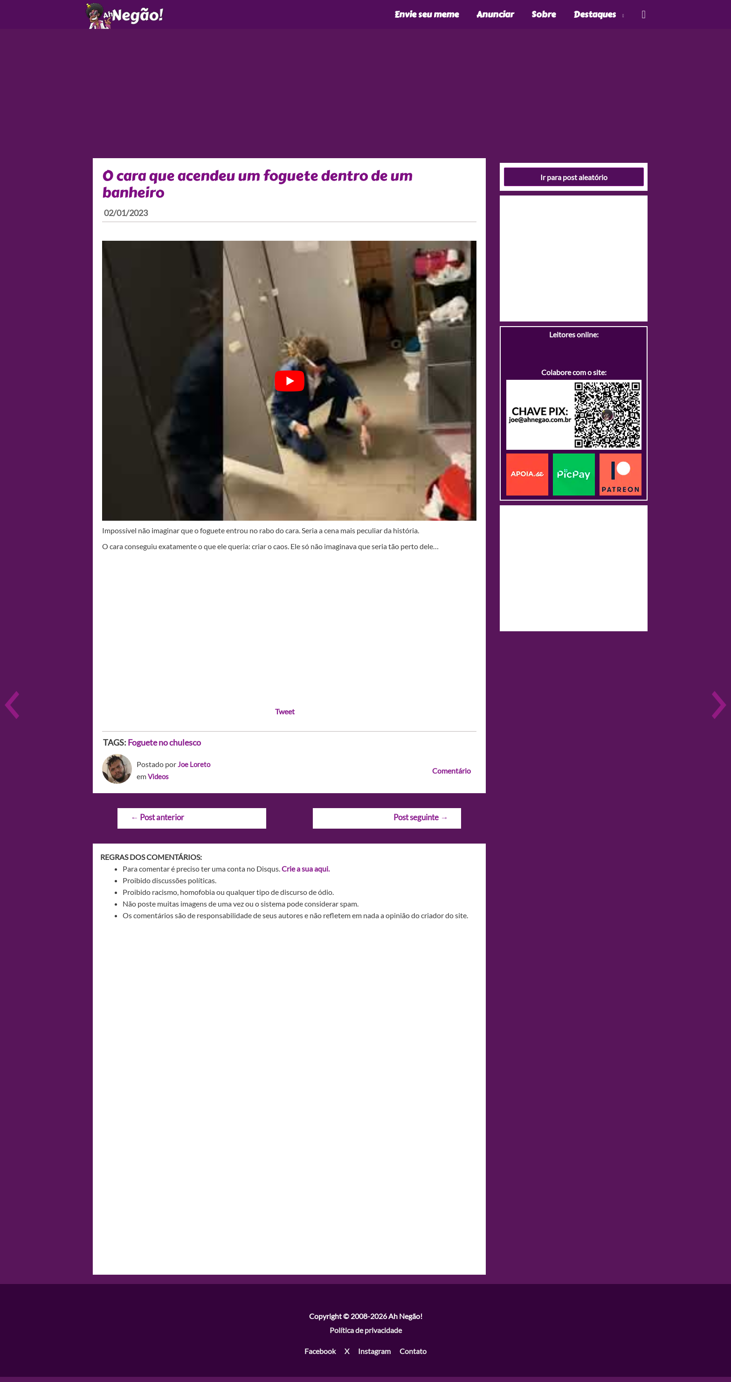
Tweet (285, 716)
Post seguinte (420, 822)
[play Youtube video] (289, 386)
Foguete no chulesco (164, 747)
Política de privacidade (366, 1334)
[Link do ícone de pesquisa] (643, 17)
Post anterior (157, 822)
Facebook (320, 1356)
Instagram (374, 1356)
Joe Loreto (195, 769)
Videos (159, 780)
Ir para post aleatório (573, 181)
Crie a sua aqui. (306, 873)
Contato (413, 1356)
